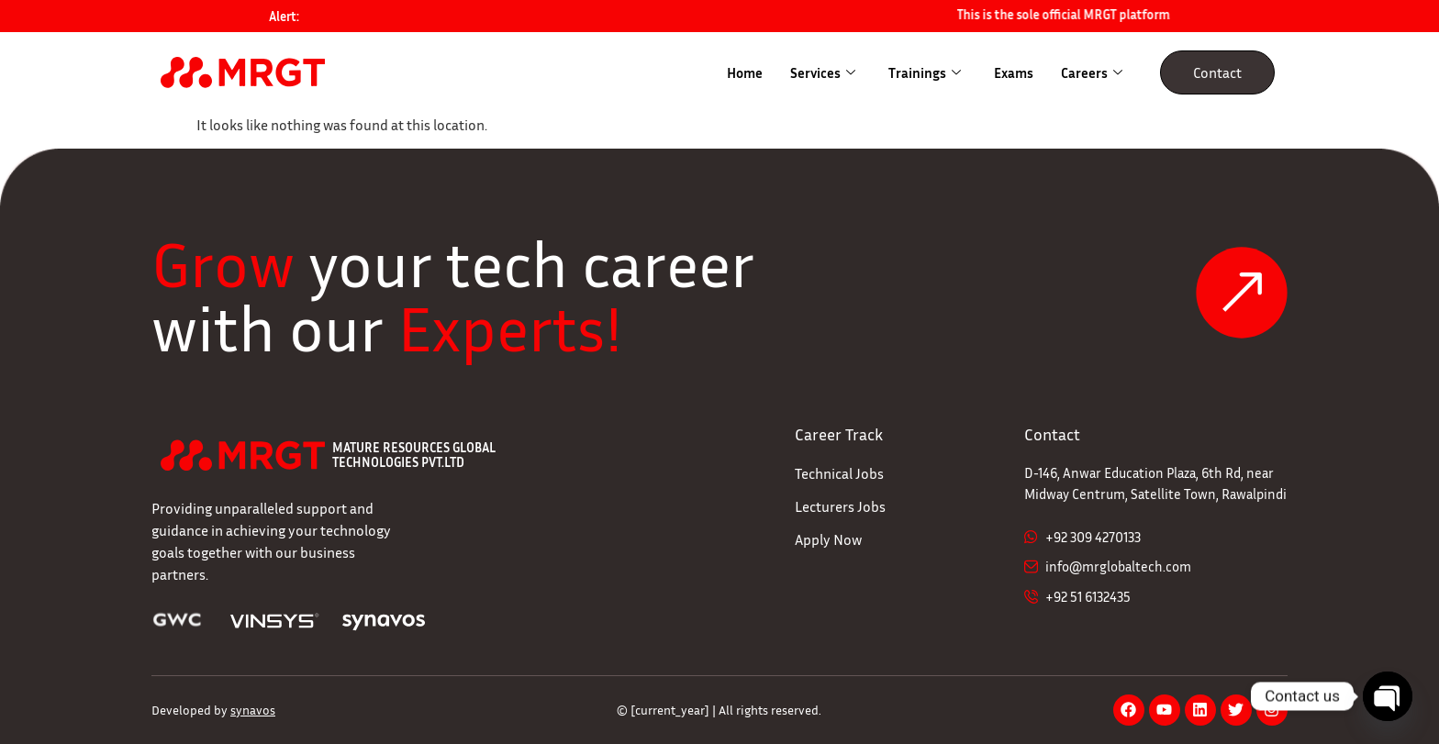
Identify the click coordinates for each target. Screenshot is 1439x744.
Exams (1013, 72)
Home (745, 72)
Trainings (924, 72)
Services (822, 72)
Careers (1091, 72)
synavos (252, 709)
